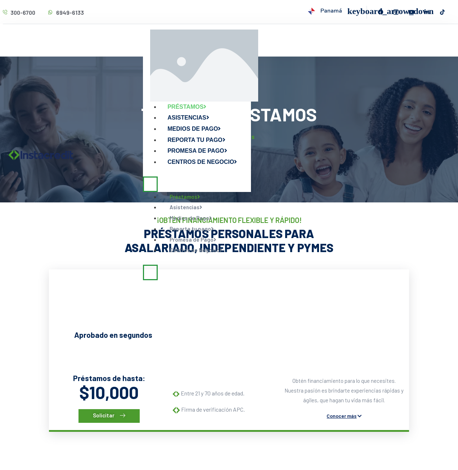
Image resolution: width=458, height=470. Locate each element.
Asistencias (188, 118)
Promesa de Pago (197, 151)
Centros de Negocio (202, 162)
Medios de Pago (194, 129)
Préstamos (186, 107)
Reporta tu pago (196, 140)
